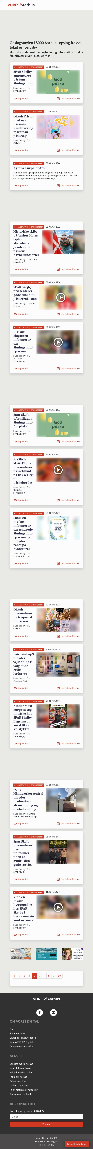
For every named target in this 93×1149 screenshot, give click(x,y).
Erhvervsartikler (18, 1081)
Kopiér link (23, 98)
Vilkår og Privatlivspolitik (23, 1037)
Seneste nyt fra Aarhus (21, 1064)
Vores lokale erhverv (20, 1068)
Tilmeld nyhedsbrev (77, 1144)
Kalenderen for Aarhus (21, 1072)
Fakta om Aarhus (18, 1077)
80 (59, 976)
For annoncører (18, 1033)
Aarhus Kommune (19, 1085)
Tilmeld (46, 1124)
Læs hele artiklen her (70, 98)
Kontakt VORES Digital (21, 1042)
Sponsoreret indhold (20, 1094)
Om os (13, 1029)
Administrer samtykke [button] (21, 1046)
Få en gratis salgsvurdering (24, 1090)
